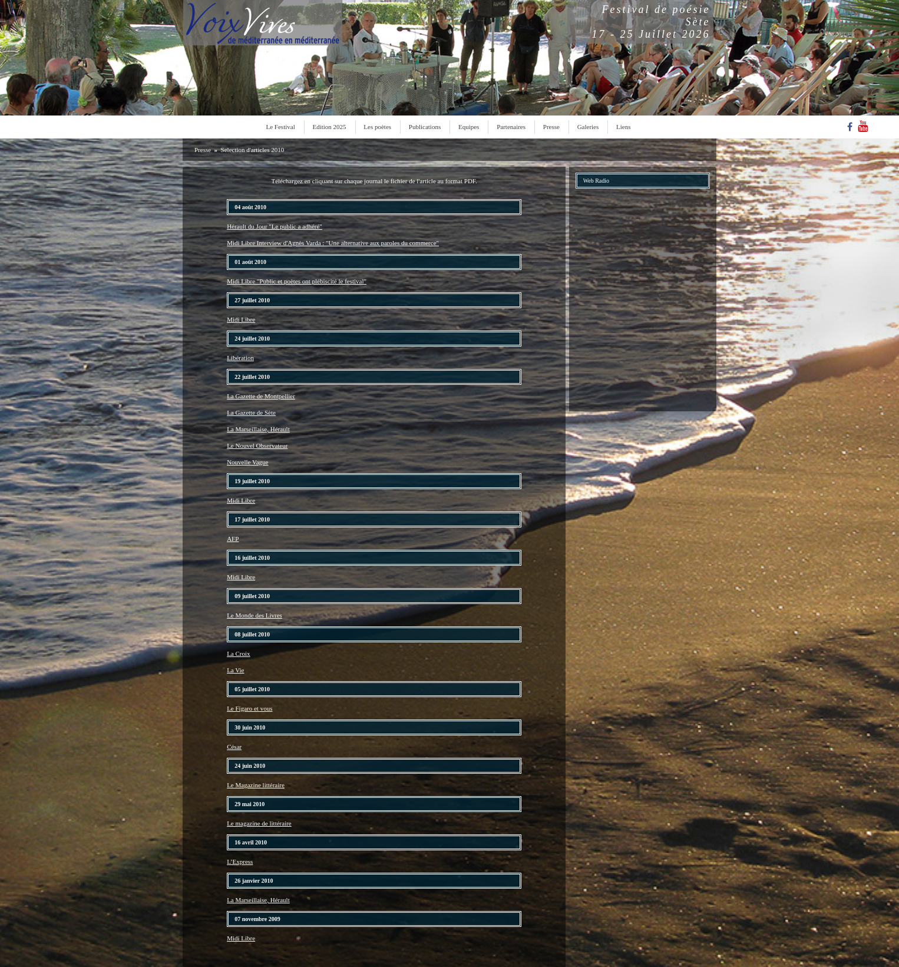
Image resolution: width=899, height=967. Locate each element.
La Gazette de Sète (251, 412)
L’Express (240, 861)
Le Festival (280, 126)
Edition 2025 (329, 126)
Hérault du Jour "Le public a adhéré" (274, 226)
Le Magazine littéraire (256, 784)
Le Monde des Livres (254, 615)
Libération (240, 357)
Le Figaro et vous (249, 708)
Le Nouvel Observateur (257, 445)
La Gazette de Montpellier (261, 396)
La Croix (238, 653)
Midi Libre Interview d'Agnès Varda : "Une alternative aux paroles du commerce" (333, 242)
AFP (233, 538)
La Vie (235, 670)
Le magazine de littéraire (259, 823)
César (234, 746)
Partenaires (511, 126)
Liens (623, 126)
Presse (551, 126)
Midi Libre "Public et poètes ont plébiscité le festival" (296, 281)
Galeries (588, 126)
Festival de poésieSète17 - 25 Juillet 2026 (651, 22)
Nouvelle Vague (247, 462)
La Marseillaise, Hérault (258, 429)
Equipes (468, 126)
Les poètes (377, 126)
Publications (425, 126)
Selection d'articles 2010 (253, 149)
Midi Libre (241, 319)
